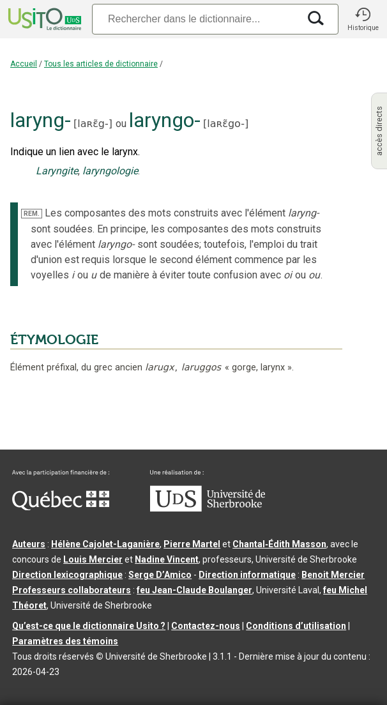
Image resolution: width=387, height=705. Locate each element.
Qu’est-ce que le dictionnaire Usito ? (88, 626)
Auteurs (28, 544)
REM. (32, 213)
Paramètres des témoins (65, 641)
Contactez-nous (205, 626)
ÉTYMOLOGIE (54, 339)
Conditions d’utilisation (296, 626)
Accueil (23, 63)
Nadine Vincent (167, 559)
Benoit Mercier (333, 575)
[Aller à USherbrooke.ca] (207, 508)
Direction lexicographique (67, 575)
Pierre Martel (191, 544)
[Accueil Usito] (43, 19)
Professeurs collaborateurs (71, 590)
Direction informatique (247, 575)
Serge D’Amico (160, 575)
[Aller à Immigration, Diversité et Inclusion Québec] (60, 507)
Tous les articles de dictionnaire (101, 63)
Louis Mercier (93, 559)
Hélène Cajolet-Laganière (105, 544)
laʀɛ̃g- (92, 124)
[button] (363, 19)
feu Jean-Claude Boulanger (194, 590)
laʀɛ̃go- (226, 124)
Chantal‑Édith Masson (279, 544)
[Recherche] (195, 18)
